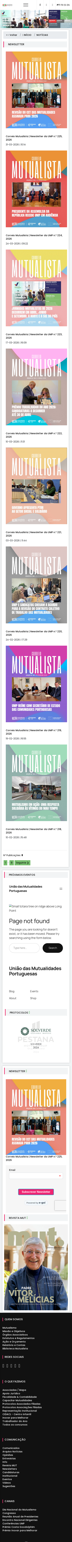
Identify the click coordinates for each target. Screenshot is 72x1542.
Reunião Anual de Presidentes (20, 1516)
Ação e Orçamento (14, 1341)
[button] (5, 19)
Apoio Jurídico (11, 1393)
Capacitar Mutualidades (17, 1400)
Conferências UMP (13, 1523)
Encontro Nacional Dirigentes (19, 1520)
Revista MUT (9, 1465)
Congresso (9, 1513)
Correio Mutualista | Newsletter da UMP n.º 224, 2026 (34, 237)
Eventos (7, 1479)
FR (62, 5)
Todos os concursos (14, 1424)
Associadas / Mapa (14, 1390)
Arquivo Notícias (12, 1451)
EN (68, 5)
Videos (6, 1482)
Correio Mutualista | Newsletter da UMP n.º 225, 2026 (34, 138)
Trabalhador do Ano (14, 1421)
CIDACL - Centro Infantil (16, 1414)
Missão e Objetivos (13, 1331)
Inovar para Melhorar (15, 1417)
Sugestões (8, 1486)
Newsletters (9, 1469)
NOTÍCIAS (42, 35)
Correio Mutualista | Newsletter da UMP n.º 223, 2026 (34, 336)
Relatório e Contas (13, 1345)
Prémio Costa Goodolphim (18, 1527)
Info (4, 1462)
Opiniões (7, 1455)
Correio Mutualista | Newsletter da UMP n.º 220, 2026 (34, 633)
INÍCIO (26, 35)
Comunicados (10, 1448)
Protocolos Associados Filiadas (21, 1404)
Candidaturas (10, 1472)
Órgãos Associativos (15, 1334)
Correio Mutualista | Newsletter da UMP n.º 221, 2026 (34, 534)
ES (65, 5)
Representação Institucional (19, 1410)
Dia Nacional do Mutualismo (19, 1509)
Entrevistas (9, 1458)
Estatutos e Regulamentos (18, 1338)
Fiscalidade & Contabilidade (19, 1397)
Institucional (9, 1475)
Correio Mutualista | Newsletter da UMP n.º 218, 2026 (34, 831)
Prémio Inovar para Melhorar (19, 1530)
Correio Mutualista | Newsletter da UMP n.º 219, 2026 (34, 732)
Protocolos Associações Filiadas (22, 1407)
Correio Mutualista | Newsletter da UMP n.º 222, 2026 (34, 435)
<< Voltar (11, 35)
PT (58, 5)
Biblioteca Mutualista (15, 1348)
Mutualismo (9, 1327)
